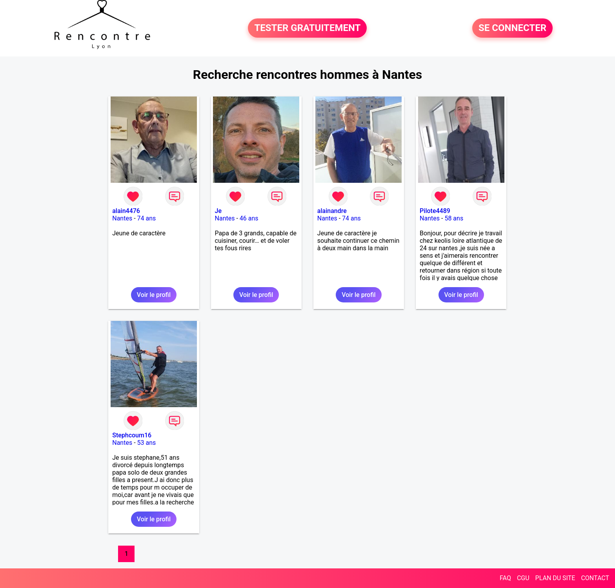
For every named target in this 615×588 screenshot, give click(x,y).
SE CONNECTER (512, 28)
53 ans (146, 442)
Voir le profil (154, 295)
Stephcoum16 (131, 435)
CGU (523, 578)
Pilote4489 (435, 211)
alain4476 (126, 211)
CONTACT (595, 578)
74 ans (146, 218)
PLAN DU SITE (555, 578)
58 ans (453, 218)
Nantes (122, 218)
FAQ (505, 578)
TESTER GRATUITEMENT (307, 28)
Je (218, 211)
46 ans (249, 218)
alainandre (332, 211)
